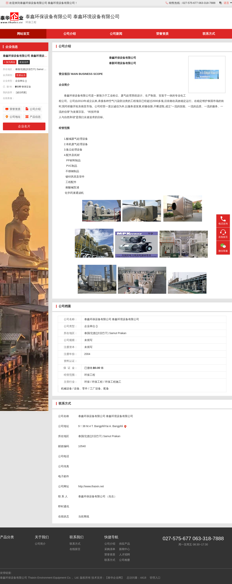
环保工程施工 (113, 381)
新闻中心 (124, 549)
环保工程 (97, 381)
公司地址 (15, 116)
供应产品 (124, 543)
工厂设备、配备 (99, 388)
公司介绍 (69, 33)
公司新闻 (116, 33)
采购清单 (109, 549)
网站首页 (23, 33)
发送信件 (24, 62)
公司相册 (124, 559)
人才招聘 (124, 554)
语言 (226, 2)
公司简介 (40, 543)
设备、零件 (81, 388)
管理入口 (155, 577)
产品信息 (35, 116)
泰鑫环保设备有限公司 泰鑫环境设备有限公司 (73, 16)
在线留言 (75, 549)
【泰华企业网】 (114, 577)
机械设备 (66, 388)
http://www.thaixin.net (91, 486)
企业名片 (24, 126)
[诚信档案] (21, 92)
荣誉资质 (162, 33)
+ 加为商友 (9, 62)
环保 (87, 381)
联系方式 (209, 33)
